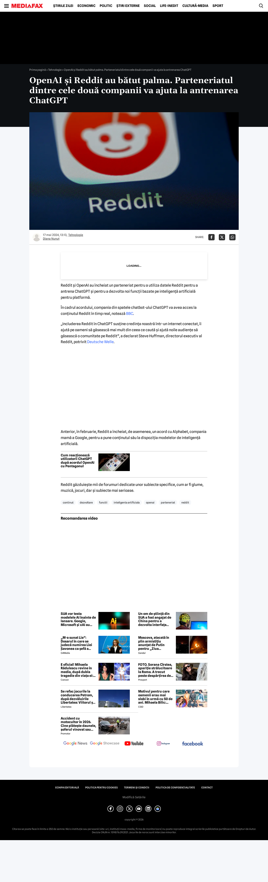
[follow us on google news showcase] (104, 743)
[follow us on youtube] (134, 743)
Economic (86, 6)
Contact (207, 787)
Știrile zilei (63, 6)
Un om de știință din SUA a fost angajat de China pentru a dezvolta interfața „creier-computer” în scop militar (155, 619)
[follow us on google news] (75, 743)
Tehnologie (55, 69)
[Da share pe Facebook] (211, 237)
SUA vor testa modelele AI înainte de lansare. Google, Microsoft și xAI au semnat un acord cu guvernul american (78, 619)
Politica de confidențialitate (175, 787)
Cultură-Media (195, 6)
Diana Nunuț (51, 238)
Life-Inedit (169, 6)
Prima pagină (37, 69)
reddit (185, 502)
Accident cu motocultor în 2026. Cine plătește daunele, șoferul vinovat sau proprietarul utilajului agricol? (78, 724)
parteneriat (168, 502)
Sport (218, 6)
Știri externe (128, 6)
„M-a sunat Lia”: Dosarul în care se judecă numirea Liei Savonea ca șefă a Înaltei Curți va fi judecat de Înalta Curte (76, 643)
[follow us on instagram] (163, 743)
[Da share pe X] (222, 237)
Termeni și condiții (136, 787)
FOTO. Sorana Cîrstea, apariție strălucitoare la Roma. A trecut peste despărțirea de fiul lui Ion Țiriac (155, 670)
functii (103, 502)
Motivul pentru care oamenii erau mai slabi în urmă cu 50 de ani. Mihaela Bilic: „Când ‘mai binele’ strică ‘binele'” (155, 697)
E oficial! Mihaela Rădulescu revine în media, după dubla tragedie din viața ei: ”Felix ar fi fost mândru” (77, 670)
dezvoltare (86, 502)
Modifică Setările (134, 797)
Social (150, 6)
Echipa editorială (67, 787)
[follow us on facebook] (192, 744)
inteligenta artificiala (127, 502)
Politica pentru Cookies (101, 787)
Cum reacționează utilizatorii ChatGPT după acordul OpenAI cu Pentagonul (77, 460)
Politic (106, 6)
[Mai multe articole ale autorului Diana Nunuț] (36, 237)
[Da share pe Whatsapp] (232, 237)
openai (150, 502)
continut (68, 502)
